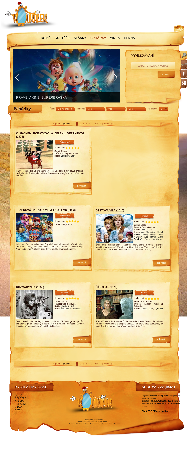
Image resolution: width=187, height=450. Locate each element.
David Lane (147, 309)
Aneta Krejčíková (153, 239)
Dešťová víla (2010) (110, 210)
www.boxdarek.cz (149, 398)
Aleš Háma (150, 237)
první (57, 123)
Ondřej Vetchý (149, 234)
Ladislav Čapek (68, 156)
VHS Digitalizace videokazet (87, 422)
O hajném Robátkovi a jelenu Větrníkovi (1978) (50, 135)
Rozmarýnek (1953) (30, 287)
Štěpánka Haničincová (71, 309)
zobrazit (81, 186)
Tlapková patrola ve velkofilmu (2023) (46, 210)
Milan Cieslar (146, 230)
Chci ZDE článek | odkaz (155, 411)
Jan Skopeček (148, 232)
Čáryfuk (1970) (106, 287)
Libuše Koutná (67, 306)
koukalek (97, 420)
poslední (106, 123)
